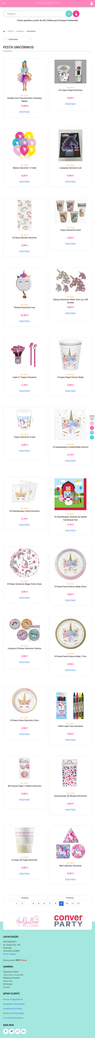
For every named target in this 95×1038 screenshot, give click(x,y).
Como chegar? (9, 954)
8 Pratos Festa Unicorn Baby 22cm (70, 586)
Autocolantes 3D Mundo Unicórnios (70, 796)
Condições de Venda (12, 1008)
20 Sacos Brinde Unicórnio (24, 237)
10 (67, 903)
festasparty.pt (48, 3)
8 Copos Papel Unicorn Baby (70, 377)
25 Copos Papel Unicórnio (70, 90)
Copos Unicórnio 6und (70, 230)
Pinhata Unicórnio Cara (24, 307)
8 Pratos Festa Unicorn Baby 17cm (70, 656)
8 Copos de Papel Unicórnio (24, 860)
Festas (10, 31)
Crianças (20, 31)
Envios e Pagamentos (13, 999)
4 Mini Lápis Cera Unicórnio (70, 726)
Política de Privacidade (13, 1013)
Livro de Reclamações (13, 1018)
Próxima (70, 898)
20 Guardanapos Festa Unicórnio (25, 511)
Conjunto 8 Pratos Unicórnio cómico (24, 648)
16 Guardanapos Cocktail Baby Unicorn (70, 447)
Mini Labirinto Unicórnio (70, 866)
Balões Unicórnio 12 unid (24, 168)
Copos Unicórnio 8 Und (24, 437)
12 (78, 903)
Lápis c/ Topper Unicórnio (25, 377)
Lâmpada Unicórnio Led (70, 168)
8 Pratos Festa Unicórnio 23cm (24, 720)
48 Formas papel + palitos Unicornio (24, 786)
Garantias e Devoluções (14, 1004)
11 (72, 903)
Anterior (25, 898)
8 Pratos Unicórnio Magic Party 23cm (24, 584)
